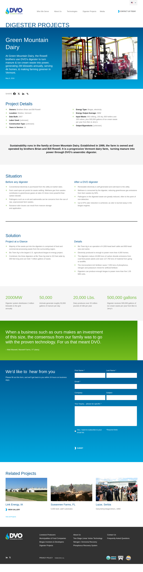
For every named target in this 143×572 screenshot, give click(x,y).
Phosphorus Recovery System (85, 554)
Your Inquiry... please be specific (88, 412)
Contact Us (111, 543)
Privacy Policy (46, 566)
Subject (109, 401)
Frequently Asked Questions (118, 546)
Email (77, 390)
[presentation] (90, 448)
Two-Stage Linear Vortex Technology (87, 546)
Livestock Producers (47, 543)
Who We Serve (43, 19)
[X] (18, 101)
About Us (58, 19)
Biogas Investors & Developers (51, 550)
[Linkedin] (23, 101)
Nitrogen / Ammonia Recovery (85, 550)
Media (102, 19)
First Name (80, 379)
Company (78, 401)
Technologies (72, 19)
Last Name (111, 379)
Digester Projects (89, 19)
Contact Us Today (128, 19)
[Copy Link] (27, 101)
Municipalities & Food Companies (52, 546)
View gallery (14, 518)
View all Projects (11, 525)
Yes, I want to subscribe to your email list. (89, 439)
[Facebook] (14, 101)
